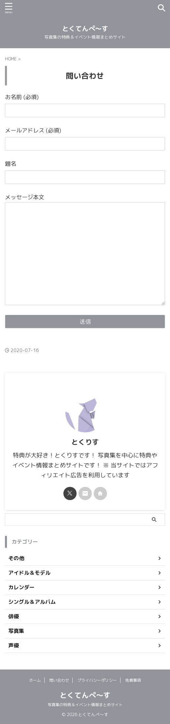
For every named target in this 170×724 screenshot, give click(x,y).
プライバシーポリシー (97, 680)
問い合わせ (59, 680)
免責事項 (133, 680)
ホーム (35, 680)
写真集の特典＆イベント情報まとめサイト (85, 704)
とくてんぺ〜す (85, 28)
